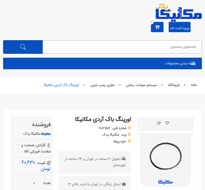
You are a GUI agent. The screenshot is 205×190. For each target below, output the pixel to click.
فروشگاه (174, 85)
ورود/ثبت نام (179, 28)
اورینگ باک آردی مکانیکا (103, 119)
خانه (194, 85)
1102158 (104, 128)
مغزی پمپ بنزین (102, 85)
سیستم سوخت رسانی (141, 85)
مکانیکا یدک (110, 135)
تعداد (47, 183)
